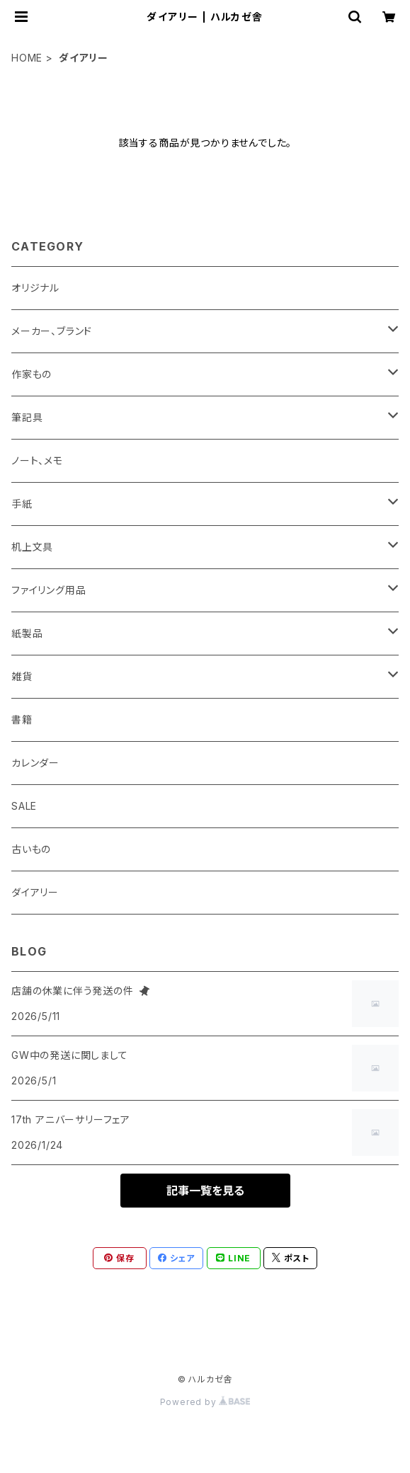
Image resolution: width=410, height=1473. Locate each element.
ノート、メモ (37, 460)
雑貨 (22, 676)
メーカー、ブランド (51, 331)
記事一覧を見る (205, 1190)
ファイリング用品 (48, 590)
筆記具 (26, 417)
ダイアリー (35, 892)
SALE (24, 806)
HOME (26, 58)
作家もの (31, 374)
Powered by (205, 1402)
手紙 (22, 504)
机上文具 (32, 547)
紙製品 (26, 633)
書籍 (22, 719)
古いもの (31, 849)
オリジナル (35, 288)
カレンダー (35, 763)
